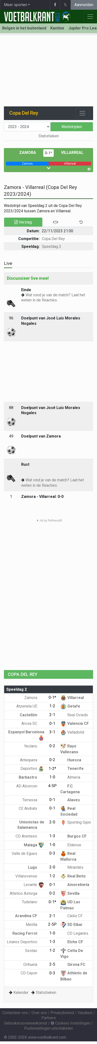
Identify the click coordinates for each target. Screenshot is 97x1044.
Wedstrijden (72, 126)
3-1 (52, 732)
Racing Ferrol (28, 933)
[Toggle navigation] (82, 113)
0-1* (48, 153)
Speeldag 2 (51, 246)
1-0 (52, 777)
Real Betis (73, 876)
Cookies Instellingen (70, 1023)
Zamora (27, 152)
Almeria (70, 777)
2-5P (52, 924)
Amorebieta (74, 884)
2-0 (52, 822)
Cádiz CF (71, 916)
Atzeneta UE (30, 706)
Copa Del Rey (53, 238)
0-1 (52, 723)
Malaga (34, 845)
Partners (48, 1018)
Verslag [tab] (23, 222)
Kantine (57, 28)
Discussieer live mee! (28, 278)
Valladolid (72, 732)
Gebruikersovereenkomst (25, 1023)
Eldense (70, 845)
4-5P (52, 785)
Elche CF (71, 942)
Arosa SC (32, 723)
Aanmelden (83, 4)
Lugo (36, 867)
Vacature (85, 1012)
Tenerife (72, 768)
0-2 (52, 746)
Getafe (70, 706)
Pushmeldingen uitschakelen (48, 1028)
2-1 (52, 714)
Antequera (32, 760)
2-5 (52, 964)
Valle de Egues (28, 853)
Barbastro (31, 777)
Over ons (39, 1012)
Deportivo (32, 768)
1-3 (52, 836)
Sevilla (69, 893)
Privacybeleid (62, 1012)
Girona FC (72, 964)
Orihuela (33, 964)
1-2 (52, 706)
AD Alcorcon (30, 786)
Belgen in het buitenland (24, 28)
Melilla (35, 924)
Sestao (34, 950)
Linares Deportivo (25, 942)
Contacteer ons (15, 1012)
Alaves (70, 800)
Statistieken (48, 136)
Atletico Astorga (27, 893)
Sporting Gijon (75, 822)
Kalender (20, 992)
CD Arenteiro (30, 836)
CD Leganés (74, 933)
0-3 (52, 853)
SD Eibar (71, 924)
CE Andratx (31, 808)
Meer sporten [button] (15, 4)
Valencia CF (74, 723)
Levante (34, 884)
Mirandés (71, 867)
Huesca (70, 760)
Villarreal (72, 152)
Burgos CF (73, 836)
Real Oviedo (74, 715)
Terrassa (33, 800)
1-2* (52, 768)
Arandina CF (29, 916)
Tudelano (33, 902)
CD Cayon (32, 973)
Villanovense (29, 876)
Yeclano (34, 746)
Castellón (32, 715)
